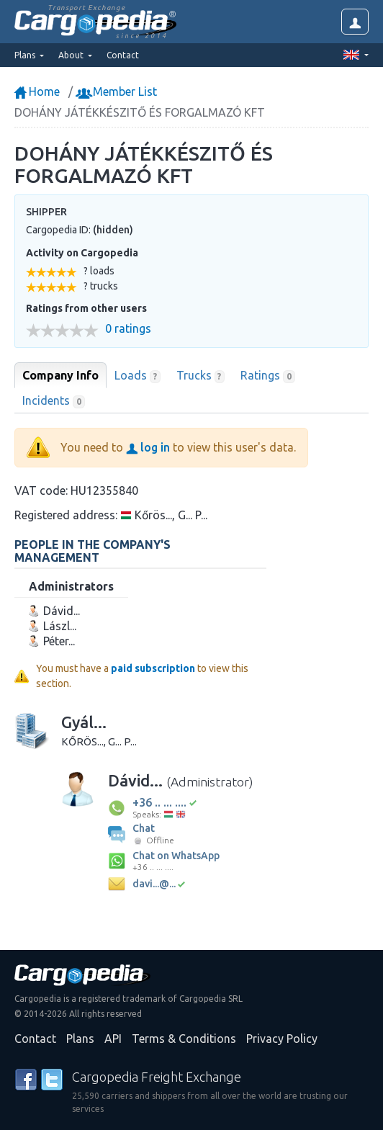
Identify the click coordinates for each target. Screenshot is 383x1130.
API (113, 1038)
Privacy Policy (281, 1038)
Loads (137, 376)
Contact (123, 55)
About (72, 55)
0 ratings (128, 329)
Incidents (53, 401)
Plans (80, 1038)
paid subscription (153, 668)
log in (148, 447)
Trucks (200, 376)
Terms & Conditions (184, 1038)
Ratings (267, 376)
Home (37, 91)
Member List (117, 91)
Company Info (60, 375)
